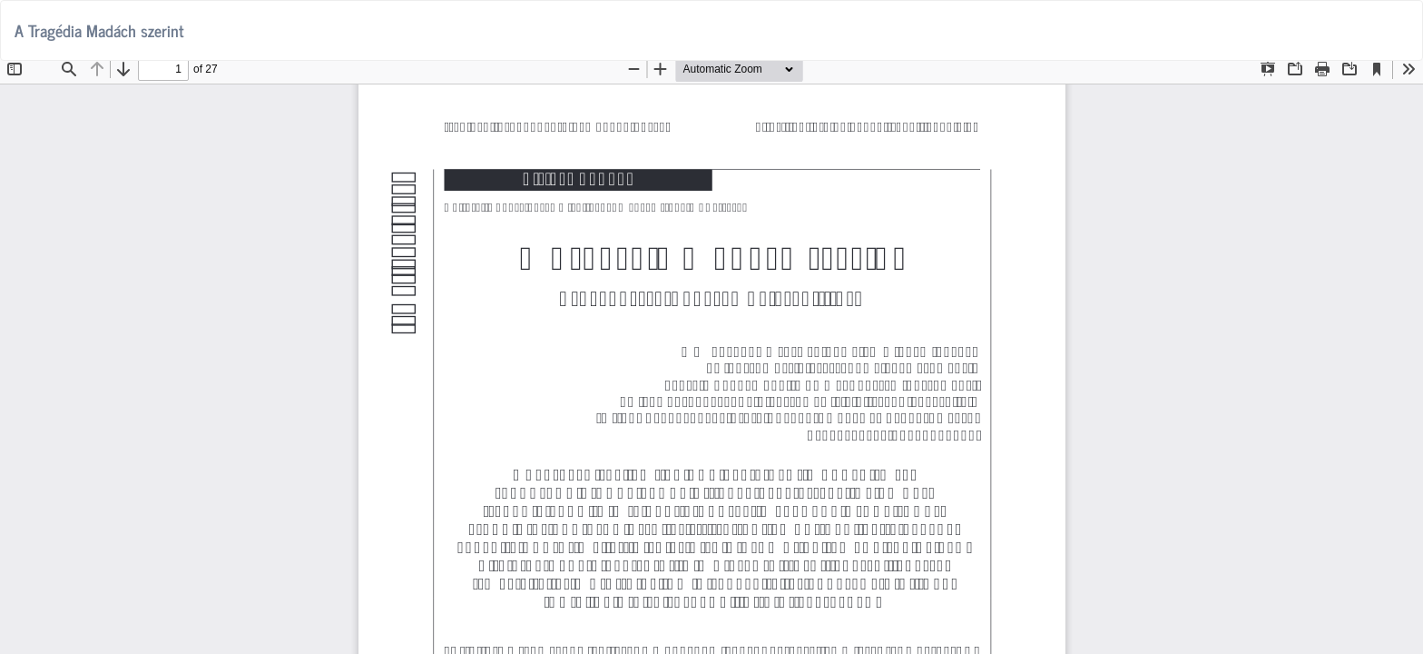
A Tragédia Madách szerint (99, 30)
